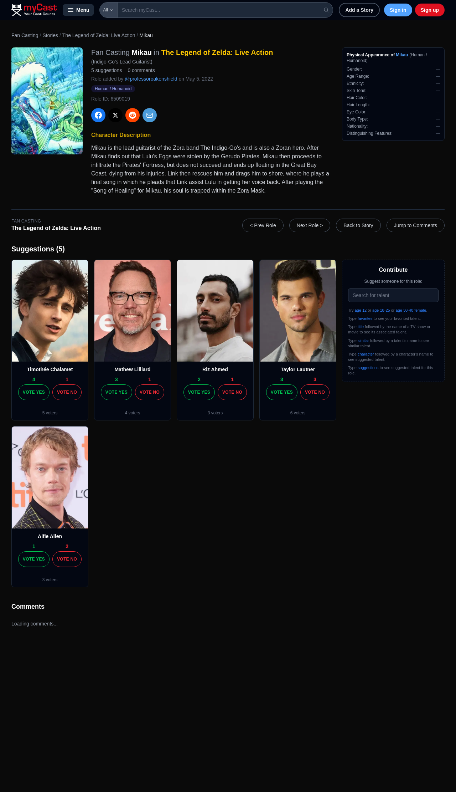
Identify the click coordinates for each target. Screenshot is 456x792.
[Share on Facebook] (98, 115)
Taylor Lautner (298, 369)
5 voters (50, 412)
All (108, 9)
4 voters (132, 412)
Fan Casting (24, 35)
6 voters (298, 412)
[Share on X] (115, 115)
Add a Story (359, 10)
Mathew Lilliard (132, 369)
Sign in (398, 10)
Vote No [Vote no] (67, 392)
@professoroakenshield (151, 79)
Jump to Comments (415, 225)
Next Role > (310, 225)
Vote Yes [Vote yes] (34, 392)
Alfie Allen (50, 536)
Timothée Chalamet (50, 369)
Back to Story (358, 225)
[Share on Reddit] (132, 115)
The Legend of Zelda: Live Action (98, 35)
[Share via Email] (149, 115)
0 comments (141, 70)
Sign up (430, 10)
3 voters (215, 412)
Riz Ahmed (215, 369)
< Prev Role (263, 225)
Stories (50, 35)
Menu (78, 10)
